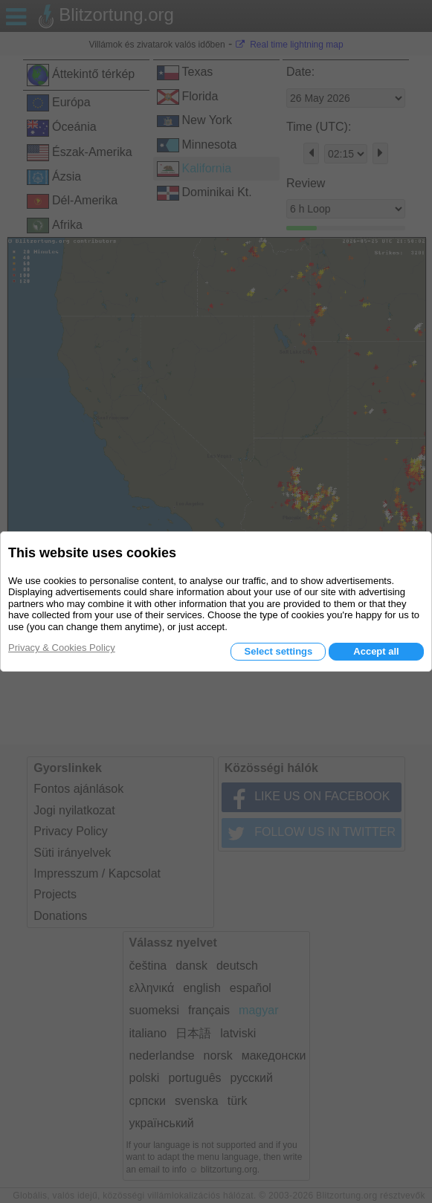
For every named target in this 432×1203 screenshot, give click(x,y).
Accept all (376, 651)
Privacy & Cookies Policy (61, 647)
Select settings (278, 651)
